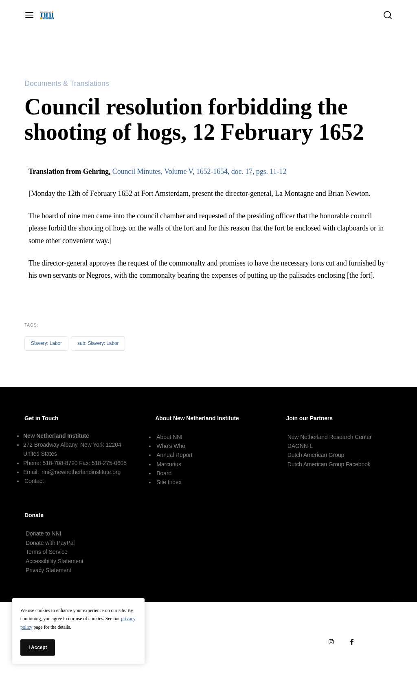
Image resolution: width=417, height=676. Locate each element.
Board (163, 473)
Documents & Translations (66, 83)
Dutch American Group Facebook (329, 464)
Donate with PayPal (50, 543)
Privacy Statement (48, 570)
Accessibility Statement (54, 561)
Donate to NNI (43, 533)
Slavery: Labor (46, 343)
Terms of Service (47, 552)
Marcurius (168, 464)
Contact (34, 481)
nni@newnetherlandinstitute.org (81, 472)
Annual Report (174, 455)
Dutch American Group (316, 455)
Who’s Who (170, 446)
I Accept (38, 647)
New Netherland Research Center (330, 437)
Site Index (168, 482)
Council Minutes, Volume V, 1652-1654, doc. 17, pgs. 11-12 (199, 171)
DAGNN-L (300, 446)
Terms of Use (378, 622)
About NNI (169, 437)
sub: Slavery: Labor (98, 343)
